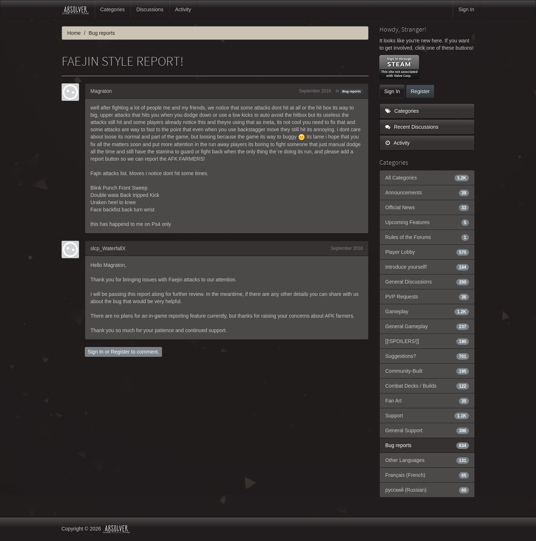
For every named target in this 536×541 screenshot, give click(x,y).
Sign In (466, 9)
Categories (112, 9)
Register (120, 352)
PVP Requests (427, 296)
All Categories (427, 177)
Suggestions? (427, 356)
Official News (427, 207)
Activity (183, 9)
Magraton (101, 91)
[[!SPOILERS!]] (427, 341)
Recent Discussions (412, 127)
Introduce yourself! (427, 266)
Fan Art (427, 400)
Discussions (149, 9)
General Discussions (427, 281)
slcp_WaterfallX (108, 248)
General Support (427, 430)
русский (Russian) (427, 489)
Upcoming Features (427, 222)
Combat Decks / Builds (427, 385)
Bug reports (351, 91)
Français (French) (427, 475)
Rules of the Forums (427, 237)
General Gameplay (427, 326)
